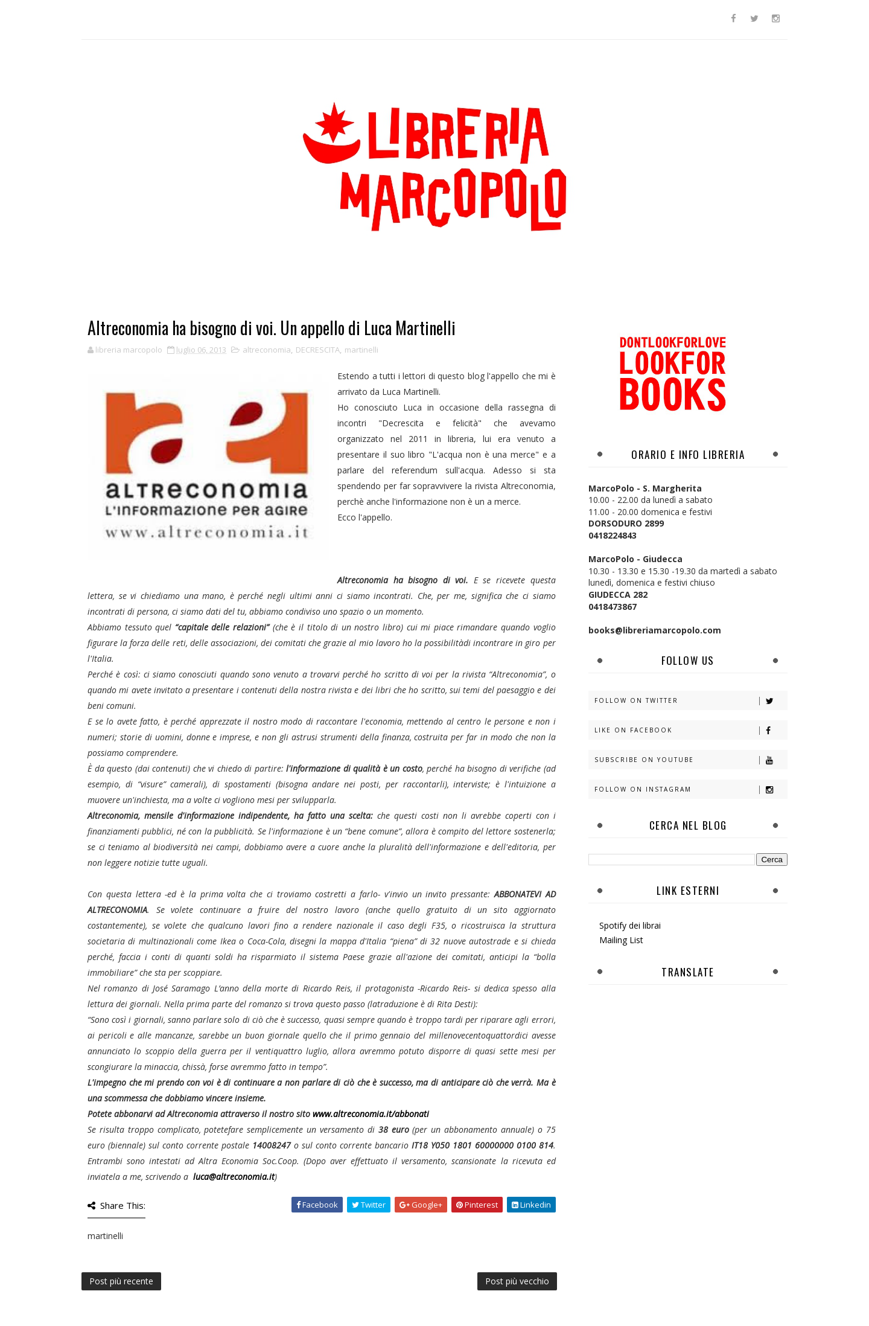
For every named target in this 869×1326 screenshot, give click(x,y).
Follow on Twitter (690, 700)
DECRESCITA (318, 349)
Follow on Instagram (690, 789)
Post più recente (121, 1281)
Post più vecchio (517, 1281)
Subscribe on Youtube (690, 759)
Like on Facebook (690, 730)
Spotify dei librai (630, 925)
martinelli (361, 349)
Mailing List (621, 940)
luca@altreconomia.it (234, 1176)
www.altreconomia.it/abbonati (371, 1113)
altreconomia (267, 349)
